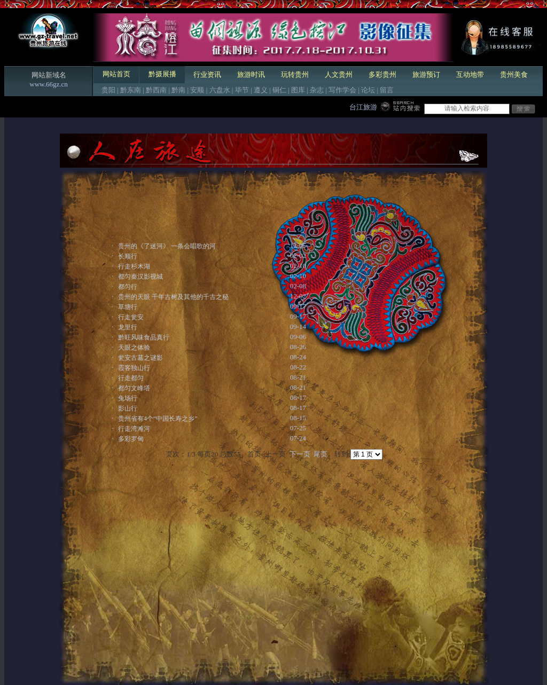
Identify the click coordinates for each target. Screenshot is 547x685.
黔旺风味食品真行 (143, 337)
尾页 (320, 454)
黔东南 (130, 90)
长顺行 (127, 256)
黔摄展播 (162, 74)
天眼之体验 (134, 347)
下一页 (300, 454)
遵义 (261, 90)
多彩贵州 (382, 74)
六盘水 (219, 90)
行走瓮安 (131, 317)
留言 (387, 90)
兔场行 (127, 398)
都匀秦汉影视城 (140, 276)
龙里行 (127, 327)
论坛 (368, 90)
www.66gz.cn (48, 84)
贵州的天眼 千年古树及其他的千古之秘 (173, 297)
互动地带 (470, 74)
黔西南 (156, 90)
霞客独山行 (134, 368)
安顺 (197, 90)
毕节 (242, 90)
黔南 (178, 90)
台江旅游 (363, 107)
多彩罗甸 (131, 439)
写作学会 (342, 90)
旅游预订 (426, 74)
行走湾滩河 (134, 428)
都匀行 (127, 286)
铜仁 (279, 90)
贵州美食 (514, 74)
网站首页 (116, 74)
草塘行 (127, 307)
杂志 (317, 90)
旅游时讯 (251, 74)
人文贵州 (339, 74)
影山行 (127, 408)
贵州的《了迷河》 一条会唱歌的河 (167, 246)
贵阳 (108, 90)
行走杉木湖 (134, 266)
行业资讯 (207, 74)
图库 (298, 90)
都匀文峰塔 (134, 388)
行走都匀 (131, 378)
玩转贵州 (295, 74)
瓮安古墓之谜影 (140, 357)
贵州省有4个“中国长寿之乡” (158, 418)
